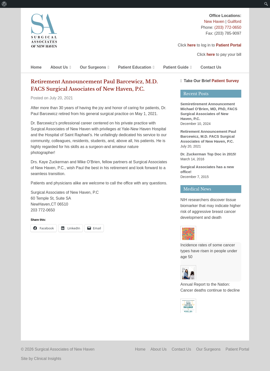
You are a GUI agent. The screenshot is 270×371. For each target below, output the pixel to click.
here (191, 45)
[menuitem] (4, 4)
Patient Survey (225, 81)
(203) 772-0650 (228, 27)
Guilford (234, 21)
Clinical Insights (47, 358)
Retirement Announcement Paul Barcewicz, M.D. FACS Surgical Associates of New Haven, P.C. (208, 136)
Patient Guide (176, 67)
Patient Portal (228, 45)
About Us (59, 67)
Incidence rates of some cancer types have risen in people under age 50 (208, 251)
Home (36, 67)
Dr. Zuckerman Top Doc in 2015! (208, 154)
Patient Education (134, 67)
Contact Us (211, 67)
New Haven (214, 21)
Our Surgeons (93, 67)
